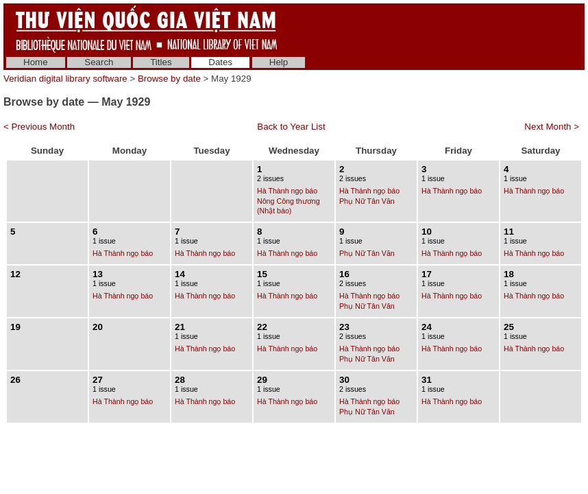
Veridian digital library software (65, 78)
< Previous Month (39, 126)
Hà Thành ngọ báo (287, 191)
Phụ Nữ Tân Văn (367, 201)
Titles (160, 62)
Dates (220, 62)
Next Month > (551, 126)
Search (98, 62)
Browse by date (169, 78)
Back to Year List (291, 126)
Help (278, 62)
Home (35, 62)
